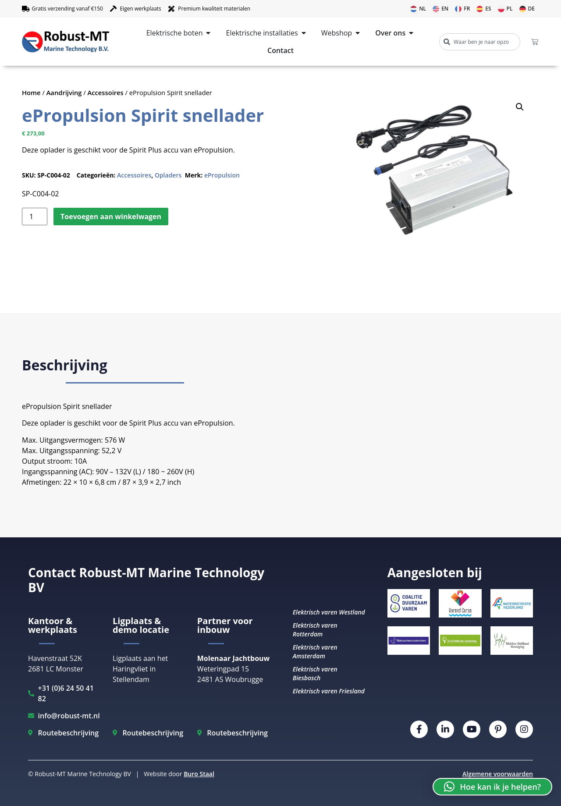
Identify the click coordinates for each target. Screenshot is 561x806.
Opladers (168, 175)
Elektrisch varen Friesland (329, 691)
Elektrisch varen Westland (329, 612)
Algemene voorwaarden (497, 774)
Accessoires (106, 92)
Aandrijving (64, 92)
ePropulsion (222, 175)
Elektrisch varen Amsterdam (315, 651)
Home (31, 92)
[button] (520, 107)
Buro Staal (199, 774)
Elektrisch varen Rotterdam (315, 629)
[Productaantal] (34, 216)
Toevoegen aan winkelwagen (110, 216)
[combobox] (479, 41)
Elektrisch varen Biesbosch (315, 673)
